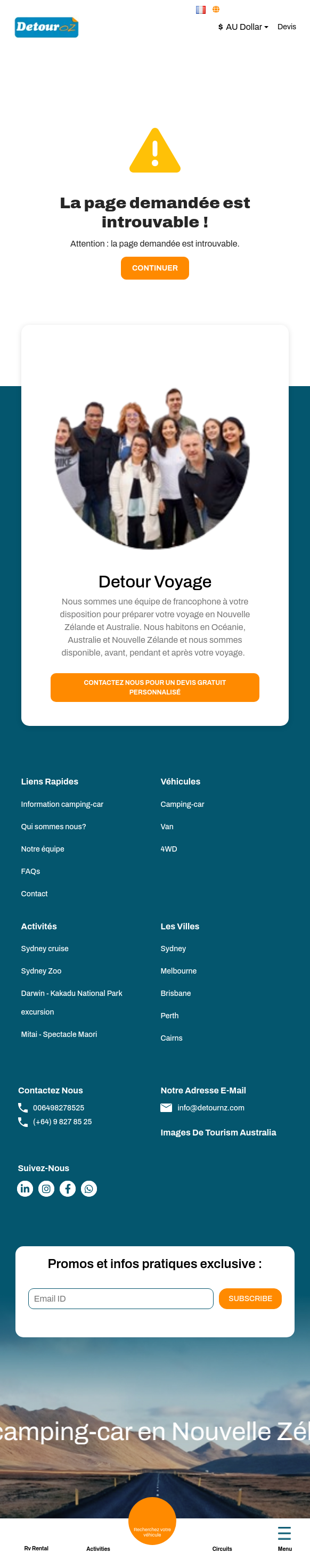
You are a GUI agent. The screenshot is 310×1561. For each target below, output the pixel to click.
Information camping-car (62, 804)
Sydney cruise (45, 949)
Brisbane (175, 994)
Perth (169, 1016)
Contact (34, 894)
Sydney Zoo (41, 971)
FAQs (30, 872)
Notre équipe (42, 849)
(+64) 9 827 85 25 (55, 1122)
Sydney (173, 949)
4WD (168, 849)
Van (166, 827)
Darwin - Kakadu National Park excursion (72, 1003)
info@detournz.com (202, 1108)
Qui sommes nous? (54, 827)
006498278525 (51, 1108)
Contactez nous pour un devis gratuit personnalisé (155, 687)
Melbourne (178, 971)
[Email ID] (121, 1299)
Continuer (155, 268)
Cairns (171, 1038)
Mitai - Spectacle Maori (59, 1035)
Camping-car (182, 804)
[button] (201, 10)
